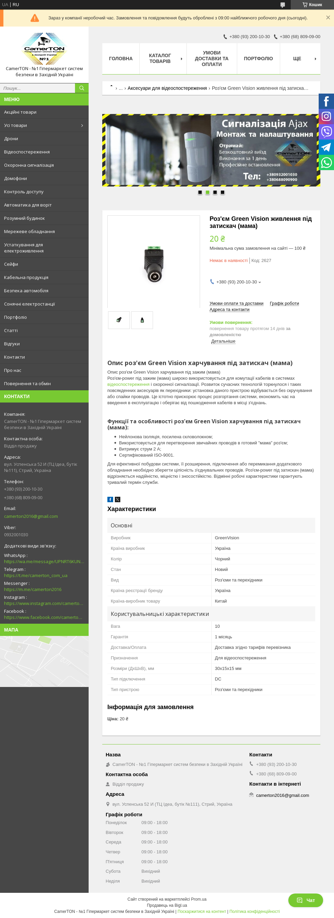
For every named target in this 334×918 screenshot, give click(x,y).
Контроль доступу (24, 191)
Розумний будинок (24, 218)
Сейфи (11, 264)
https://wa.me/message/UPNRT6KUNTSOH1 (44, 561)
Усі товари (15, 125)
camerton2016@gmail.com (31, 516)
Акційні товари (20, 112)
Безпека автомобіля (26, 291)
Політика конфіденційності (254, 911)
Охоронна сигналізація (29, 165)
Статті (11, 330)
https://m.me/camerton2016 (32, 589)
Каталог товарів (160, 58)
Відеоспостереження (27, 152)
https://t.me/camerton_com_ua (35, 575)
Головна (121, 58)
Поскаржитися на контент (202, 911)
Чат (306, 900)
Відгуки (12, 344)
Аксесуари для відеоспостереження (167, 88)
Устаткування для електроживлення (24, 248)
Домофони (15, 178)
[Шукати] (82, 88)
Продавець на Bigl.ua (167, 905)
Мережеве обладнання (29, 231)
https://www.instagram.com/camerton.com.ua (44, 603)
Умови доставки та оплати (212, 58)
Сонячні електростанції (29, 304)
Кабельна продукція (26, 277)
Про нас (12, 370)
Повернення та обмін (27, 383)
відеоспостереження (128, 384)
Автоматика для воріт (28, 205)
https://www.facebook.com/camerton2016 (44, 617)
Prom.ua (199, 899)
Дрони (11, 138)
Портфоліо (15, 317)
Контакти (14, 357)
